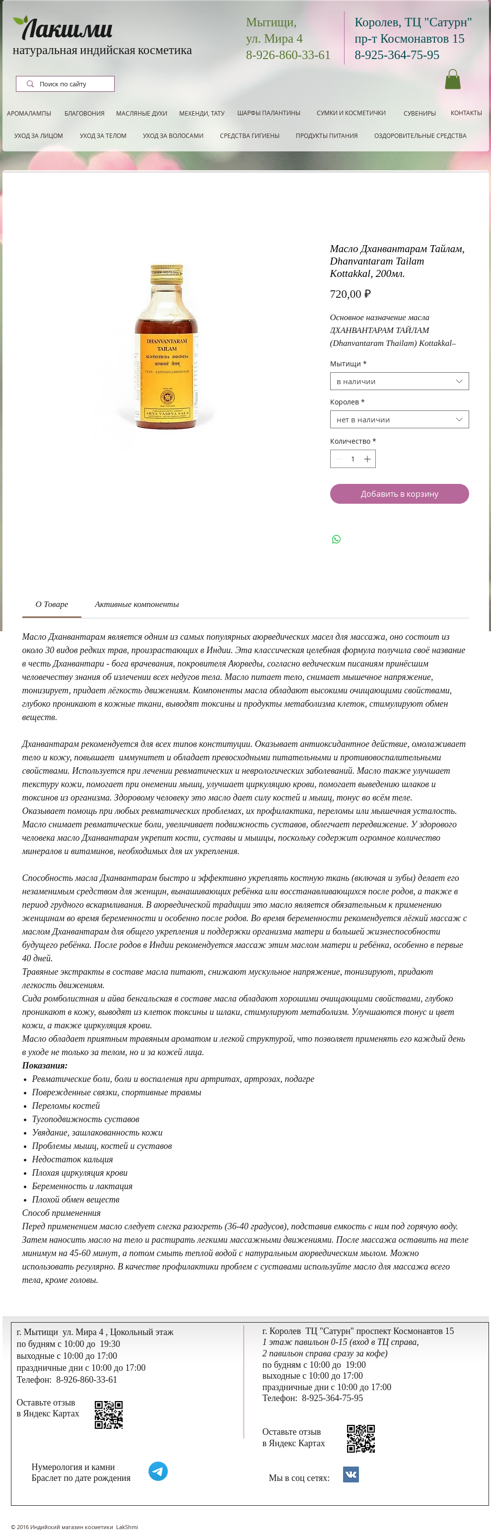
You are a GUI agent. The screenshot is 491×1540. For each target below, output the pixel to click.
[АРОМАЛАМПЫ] (29, 113)
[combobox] (399, 381)
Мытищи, (271, 22)
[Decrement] (338, 459)
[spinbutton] (353, 459)
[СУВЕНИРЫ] (420, 113)
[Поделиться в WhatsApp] (337, 539)
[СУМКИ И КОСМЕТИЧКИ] (351, 113)
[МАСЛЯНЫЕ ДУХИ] (142, 113)
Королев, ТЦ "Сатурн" (414, 22)
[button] (452, 79)
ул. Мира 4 (274, 38)
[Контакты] (351, 1474)
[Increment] (368, 459)
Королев (347, 402)
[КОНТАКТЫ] (466, 113)
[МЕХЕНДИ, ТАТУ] (202, 113)
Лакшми (67, 29)
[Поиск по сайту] (66, 84)
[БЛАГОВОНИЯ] (85, 113)
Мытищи (348, 364)
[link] (52, 604)
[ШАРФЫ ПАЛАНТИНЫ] (268, 113)
